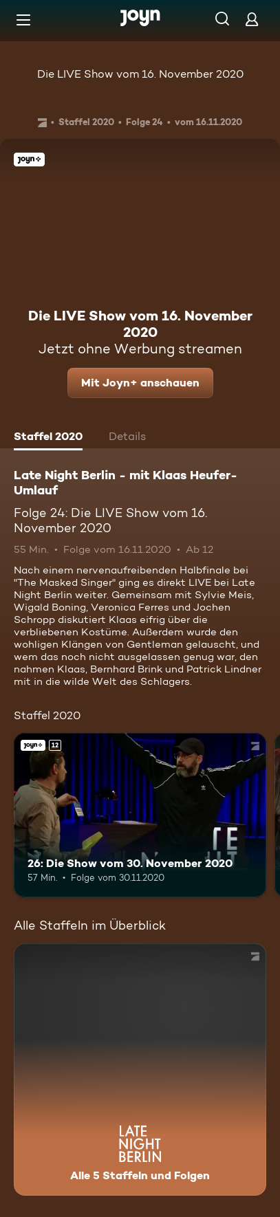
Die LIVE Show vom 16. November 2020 (140, 73)
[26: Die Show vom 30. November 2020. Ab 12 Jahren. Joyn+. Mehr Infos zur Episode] (140, 815)
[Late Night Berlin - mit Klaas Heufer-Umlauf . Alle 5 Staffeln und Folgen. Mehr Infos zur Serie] (140, 1069)
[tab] (48, 438)
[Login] (251, 19)
